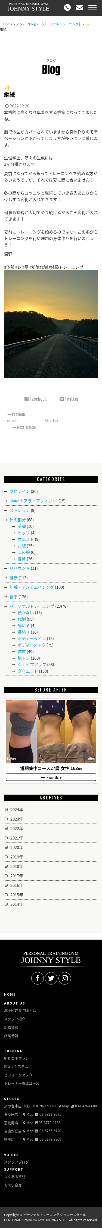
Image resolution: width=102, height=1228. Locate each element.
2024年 (16, 809)
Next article (24, 427)
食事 (14, 597)
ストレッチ (20, 510)
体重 (22, 651)
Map (63, 1105)
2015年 (16, 895)
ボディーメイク (32, 645)
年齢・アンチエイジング (32, 587)
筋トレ (24, 658)
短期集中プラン (16, 1058)
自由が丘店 (13, 1130)
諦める (24, 625)
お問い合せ (13, 1184)
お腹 (22, 546)
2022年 (16, 828)
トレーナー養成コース (21, 1083)
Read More (51, 777)
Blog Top (51, 420)
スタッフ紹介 (14, 1018)
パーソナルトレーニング (61, 24)
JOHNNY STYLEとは (20, 1010)
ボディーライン (32, 638)
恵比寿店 (11, 1122)
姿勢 (22, 559)
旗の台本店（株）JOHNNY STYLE (30, 1105)
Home (8, 24)
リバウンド (20, 568)
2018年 (16, 866)
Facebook (35, 398)
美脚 (22, 526)
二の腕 (24, 552)
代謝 (22, 619)
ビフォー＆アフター (20, 1074)
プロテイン (20, 491)
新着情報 (11, 1027)
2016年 (16, 885)
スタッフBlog (26, 24)
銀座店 (9, 1139)
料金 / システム (16, 1066)
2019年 (16, 857)
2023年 (16, 819)
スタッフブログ (16, 1161)
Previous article (16, 417)
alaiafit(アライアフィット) (34, 501)
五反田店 (11, 1114)
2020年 (16, 847)
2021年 (16, 838)
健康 (14, 578)
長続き (24, 632)
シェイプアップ (32, 664)
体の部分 (18, 520)
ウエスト (26, 539)
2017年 (16, 876)
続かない (26, 612)
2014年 (16, 904)
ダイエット (28, 671)
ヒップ (24, 533)
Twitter (68, 398)
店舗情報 (11, 1035)
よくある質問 (14, 1176)
